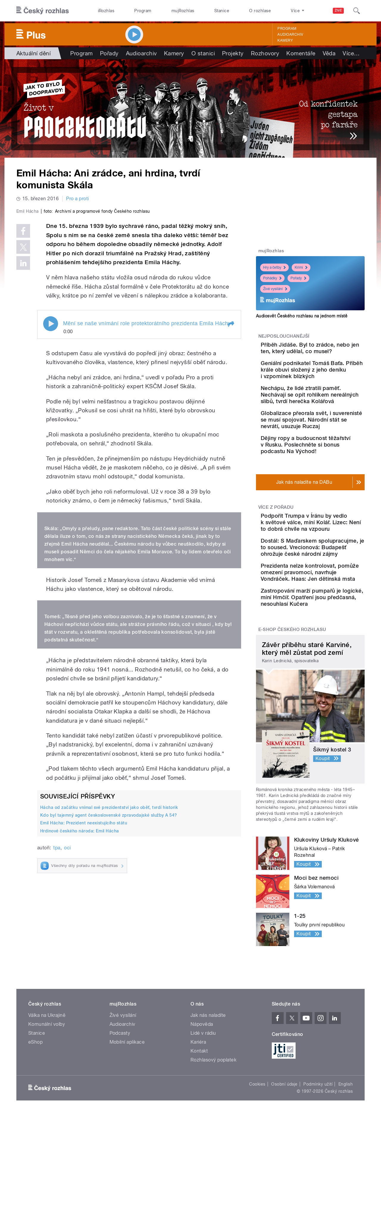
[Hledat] (357, 10)
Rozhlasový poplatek (213, 1140)
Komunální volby (46, 1105)
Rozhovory (265, 53)
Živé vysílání (275, 289)
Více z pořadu (276, 541)
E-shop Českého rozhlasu (292, 710)
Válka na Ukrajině (46, 1096)
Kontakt (199, 1131)
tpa (56, 974)
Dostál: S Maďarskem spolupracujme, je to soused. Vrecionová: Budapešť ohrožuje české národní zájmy (327, 595)
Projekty (233, 53)
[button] (230, 450)
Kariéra (198, 1122)
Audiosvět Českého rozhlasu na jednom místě (301, 316)
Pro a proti (77, 198)
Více (351, 53)
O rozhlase (260, 10)
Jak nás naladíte (208, 1096)
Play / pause (50, 450)
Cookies (257, 1164)
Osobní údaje (284, 1164)
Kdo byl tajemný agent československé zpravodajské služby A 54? (108, 941)
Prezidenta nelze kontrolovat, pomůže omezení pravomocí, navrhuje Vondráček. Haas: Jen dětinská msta (328, 633)
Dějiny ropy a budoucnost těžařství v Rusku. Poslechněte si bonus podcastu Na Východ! (327, 476)
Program (142, 10)
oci (67, 974)
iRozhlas (106, 10)
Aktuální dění (33, 53)
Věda (329, 53)
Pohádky (272, 278)
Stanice (221, 10)
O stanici (203, 53)
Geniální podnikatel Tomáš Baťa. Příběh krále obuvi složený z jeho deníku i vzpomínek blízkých (328, 381)
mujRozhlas (182, 10)
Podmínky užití (317, 1164)
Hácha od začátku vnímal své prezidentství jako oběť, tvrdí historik (109, 933)
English (345, 1164)
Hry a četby (274, 267)
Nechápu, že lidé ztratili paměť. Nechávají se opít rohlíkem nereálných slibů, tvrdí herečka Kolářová (327, 413)
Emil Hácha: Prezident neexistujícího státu (83, 949)
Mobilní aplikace (127, 1122)
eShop (35, 1122)
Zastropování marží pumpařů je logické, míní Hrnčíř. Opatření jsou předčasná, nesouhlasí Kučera (326, 671)
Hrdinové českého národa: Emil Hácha (79, 957)
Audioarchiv (290, 34)
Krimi (301, 267)
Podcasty (120, 1114)
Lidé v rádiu (203, 1114)
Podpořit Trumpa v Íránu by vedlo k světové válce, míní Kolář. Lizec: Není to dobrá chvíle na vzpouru (326, 560)
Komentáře (300, 53)
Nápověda (201, 1105)
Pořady (109, 53)
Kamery (285, 40)
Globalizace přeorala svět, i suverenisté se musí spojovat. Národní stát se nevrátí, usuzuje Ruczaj (327, 445)
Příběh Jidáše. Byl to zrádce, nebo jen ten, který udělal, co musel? (328, 351)
